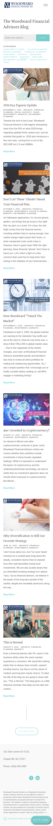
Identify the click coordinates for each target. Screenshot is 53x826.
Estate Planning (12, 52)
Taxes (6, 62)
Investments (10, 57)
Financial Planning (35, 52)
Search (42, 38)
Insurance (36, 54)
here (45, 812)
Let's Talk (41, 819)
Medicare (37, 57)
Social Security (39, 60)
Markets (24, 57)
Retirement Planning (15, 60)
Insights (22, 54)
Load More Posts (26, 731)
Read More (9, 151)
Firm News (9, 54)
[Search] (19, 37)
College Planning (38, 49)
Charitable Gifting (14, 49)
